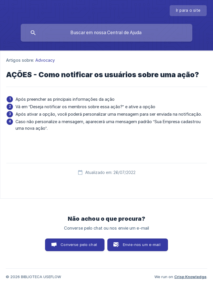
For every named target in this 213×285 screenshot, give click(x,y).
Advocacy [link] (45, 60)
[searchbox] (106, 33)
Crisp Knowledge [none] (190, 276)
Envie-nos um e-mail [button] (141, 244)
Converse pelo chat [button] (79, 244)
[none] (188, 10)
